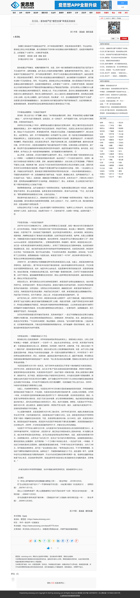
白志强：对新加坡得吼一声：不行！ (112, 101)
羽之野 (121, 174)
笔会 (113, 13)
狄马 (120, 151)
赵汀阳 (102, 140)
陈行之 (111, 123)
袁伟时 (102, 154)
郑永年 (121, 123)
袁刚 (110, 168)
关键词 (106, 13)
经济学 (28, 13)
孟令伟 (121, 157)
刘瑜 (120, 162)
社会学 (53, 13)
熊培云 (121, 154)
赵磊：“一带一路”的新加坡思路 (110, 104)
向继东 (121, 137)
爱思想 (28, 5)
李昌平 (121, 140)
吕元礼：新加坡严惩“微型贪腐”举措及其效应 (115, 54)
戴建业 (111, 140)
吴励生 (102, 171)
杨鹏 (110, 145)
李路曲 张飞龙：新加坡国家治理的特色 (113, 107)
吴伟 (101, 162)
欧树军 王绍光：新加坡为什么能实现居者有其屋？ (117, 95)
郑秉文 (102, 174)
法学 (20, 13)
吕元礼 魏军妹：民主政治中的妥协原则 (113, 57)
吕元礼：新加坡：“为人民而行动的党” (113, 70)
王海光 (121, 142)
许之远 (102, 168)
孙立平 (111, 177)
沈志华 (111, 137)
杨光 (120, 177)
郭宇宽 (111, 134)
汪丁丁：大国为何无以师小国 (110, 98)
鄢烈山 (102, 128)
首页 (14, 13)
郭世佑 (121, 148)
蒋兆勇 (121, 160)
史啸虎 (111, 154)
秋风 (101, 157)
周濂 (101, 145)
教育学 (69, 13)
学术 (21, 522)
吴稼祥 (121, 165)
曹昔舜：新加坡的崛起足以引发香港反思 (114, 113)
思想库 (98, 13)
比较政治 (35, 522)
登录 (53, 583)
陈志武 (121, 131)
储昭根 (111, 165)
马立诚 (121, 134)
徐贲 (101, 134)
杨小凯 (121, 168)
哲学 (91, 13)
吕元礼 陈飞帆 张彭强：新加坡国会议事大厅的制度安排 (119, 51)
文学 (76, 13)
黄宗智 (102, 131)
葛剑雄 (102, 165)
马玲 (101, 151)
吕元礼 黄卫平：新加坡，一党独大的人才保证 (115, 73)
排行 (126, 13)
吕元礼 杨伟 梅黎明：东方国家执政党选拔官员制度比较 (119, 64)
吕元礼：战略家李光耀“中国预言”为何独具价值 (116, 48)
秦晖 (101, 123)
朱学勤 (111, 171)
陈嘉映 (121, 128)
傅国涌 (111, 128)
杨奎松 (111, 142)
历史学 (83, 13)
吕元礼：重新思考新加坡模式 (110, 61)
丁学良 (111, 125)
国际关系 (45, 13)
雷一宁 (102, 160)
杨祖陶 (102, 137)
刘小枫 (111, 157)
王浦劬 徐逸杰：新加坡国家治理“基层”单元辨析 (116, 89)
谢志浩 (102, 177)
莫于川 (111, 174)
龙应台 (102, 125)
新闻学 (61, 13)
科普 (119, 13)
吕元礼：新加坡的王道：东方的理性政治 (114, 67)
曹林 (120, 125)
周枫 (110, 160)
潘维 (120, 171)
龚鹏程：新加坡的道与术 (108, 85)
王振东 (111, 151)
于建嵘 (111, 131)
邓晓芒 (121, 145)
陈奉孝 (111, 148)
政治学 (36, 13)
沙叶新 (111, 162)
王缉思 (102, 148)
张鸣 (101, 142)
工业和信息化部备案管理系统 (70, 595)
